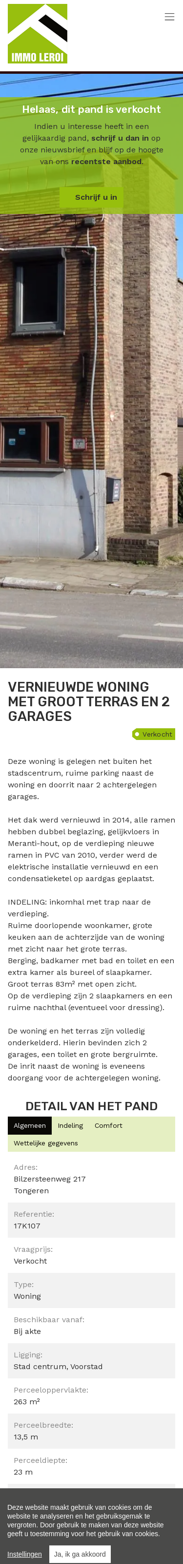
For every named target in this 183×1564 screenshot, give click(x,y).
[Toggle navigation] (169, 17)
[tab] (30, 1126)
